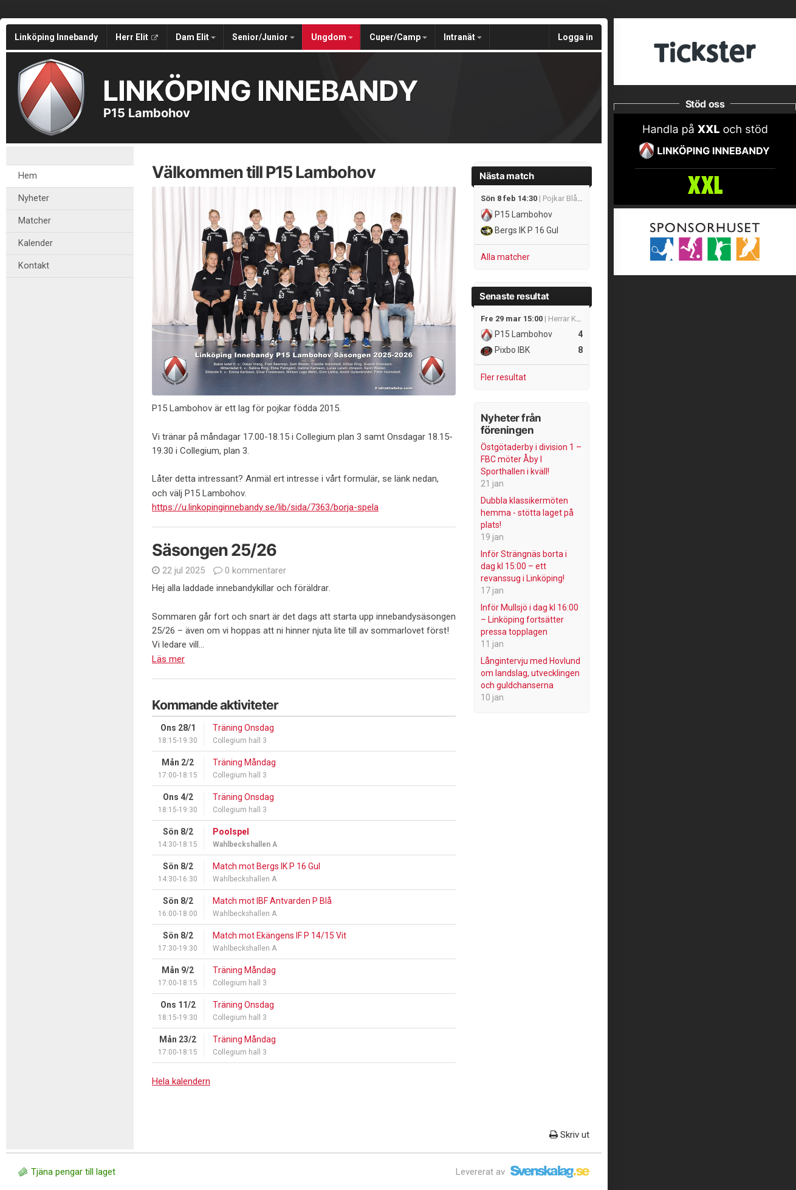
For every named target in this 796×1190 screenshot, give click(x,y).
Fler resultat (503, 377)
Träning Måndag (244, 762)
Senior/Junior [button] (263, 37)
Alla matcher (505, 257)
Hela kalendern (181, 1081)
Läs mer (168, 659)
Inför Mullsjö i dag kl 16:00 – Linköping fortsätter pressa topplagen (529, 620)
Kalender (35, 243)
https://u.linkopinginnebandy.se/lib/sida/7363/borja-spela (265, 507)
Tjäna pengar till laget (66, 1171)
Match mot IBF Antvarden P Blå (272, 901)
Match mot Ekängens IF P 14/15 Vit (279, 935)
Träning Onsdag (243, 728)
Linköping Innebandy (56, 37)
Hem (27, 176)
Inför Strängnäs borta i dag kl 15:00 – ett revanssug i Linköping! (524, 566)
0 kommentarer (249, 570)
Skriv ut (569, 1134)
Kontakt (33, 266)
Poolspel (231, 831)
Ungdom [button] (332, 37)
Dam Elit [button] (196, 37)
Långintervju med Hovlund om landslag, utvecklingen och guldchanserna (530, 673)
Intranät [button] (463, 37)
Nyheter (33, 198)
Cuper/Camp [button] (398, 37)
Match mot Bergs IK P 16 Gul (266, 866)
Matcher (34, 221)
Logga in (575, 37)
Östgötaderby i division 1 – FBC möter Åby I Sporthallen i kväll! (531, 459)
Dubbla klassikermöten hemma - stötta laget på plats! (527, 513)
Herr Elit (136, 37)
